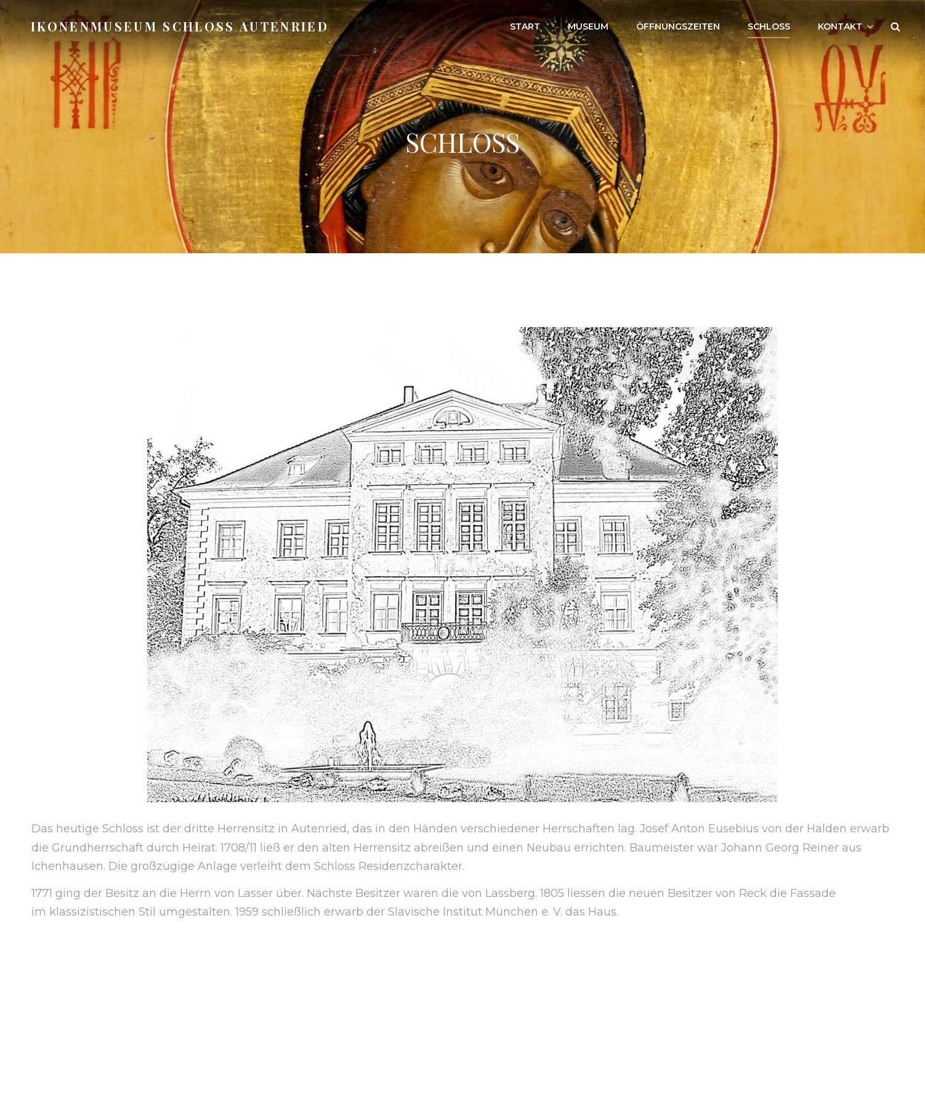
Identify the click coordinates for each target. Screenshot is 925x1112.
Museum (588, 26)
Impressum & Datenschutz (105, 1032)
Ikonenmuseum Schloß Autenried (180, 26)
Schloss (769, 26)
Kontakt (846, 26)
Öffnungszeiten (678, 26)
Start (525, 26)
